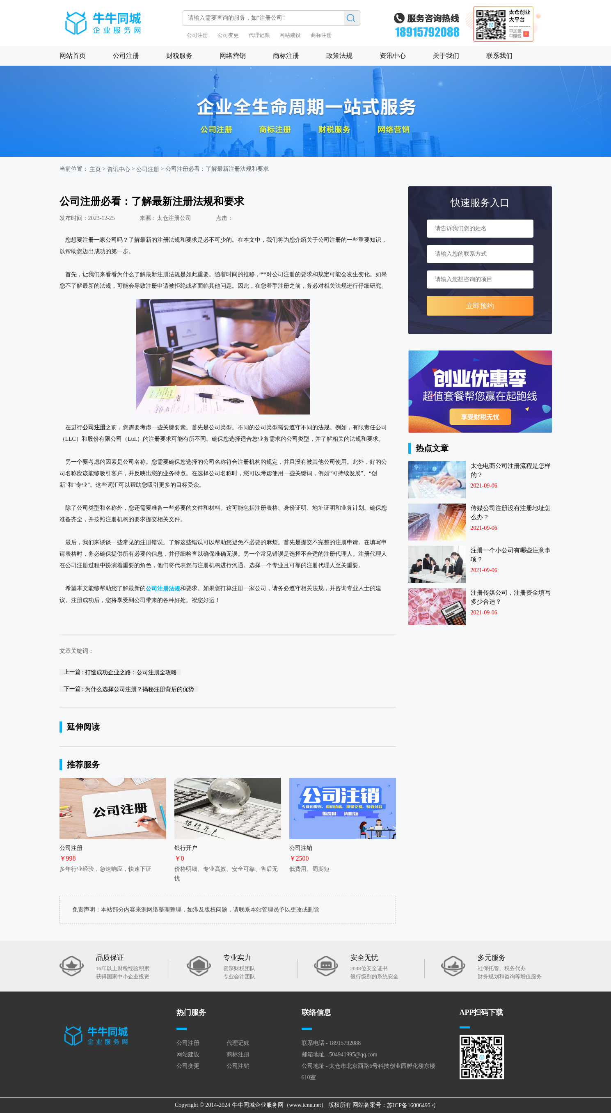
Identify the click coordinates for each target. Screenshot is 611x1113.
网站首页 (72, 55)
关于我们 (446, 55)
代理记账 (259, 35)
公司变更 (228, 35)
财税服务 (179, 55)
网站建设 (290, 35)
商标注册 (321, 35)
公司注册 (197, 35)
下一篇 (129, 689)
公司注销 (238, 1066)
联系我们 (499, 55)
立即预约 (480, 306)
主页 (95, 169)
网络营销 (233, 55)
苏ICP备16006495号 (411, 1105)
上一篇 (120, 672)
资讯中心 (393, 55)
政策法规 (339, 55)
